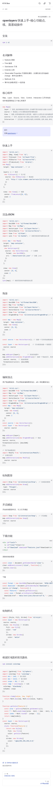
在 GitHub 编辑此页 (10, 763)
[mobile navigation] (49, 3)
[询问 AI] (44, 3)
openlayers (12, 133)
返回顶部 (47, 9)
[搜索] (39, 3)
